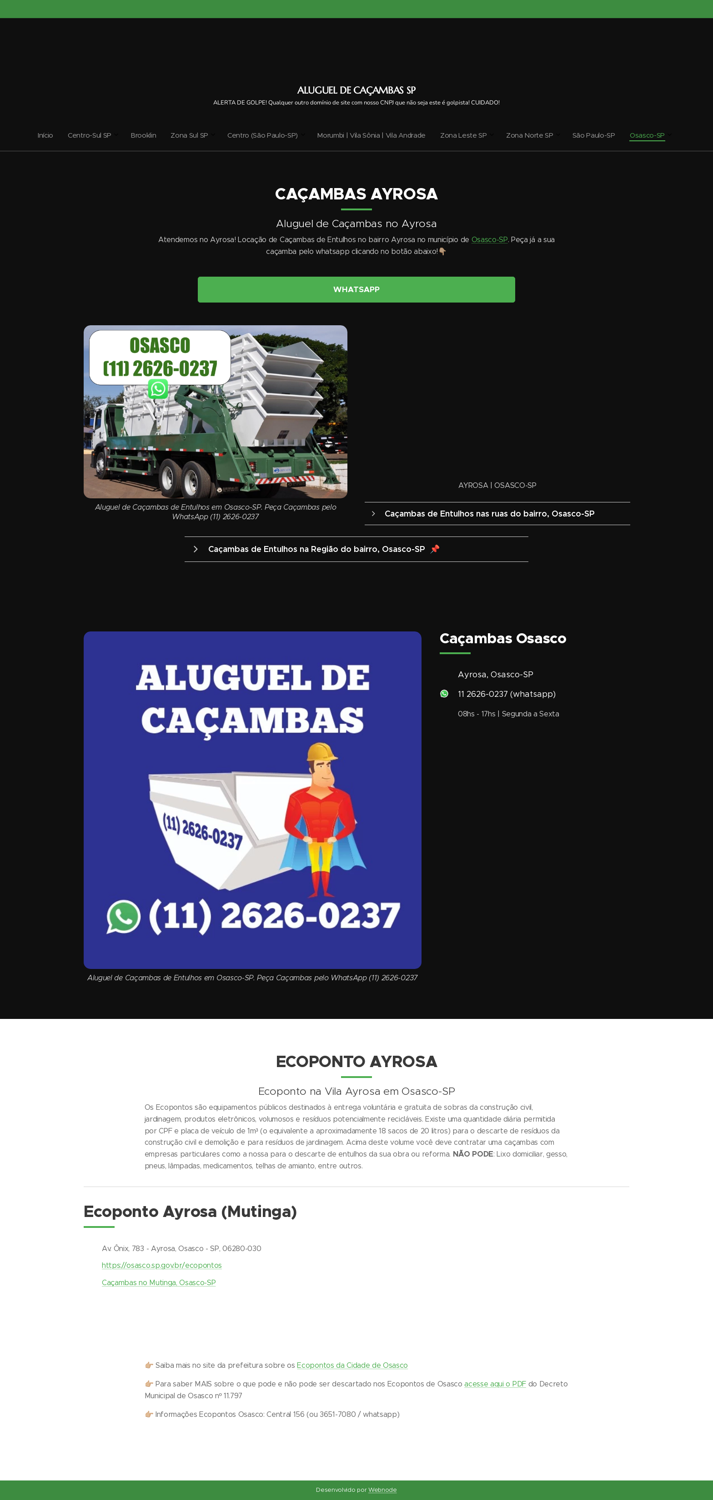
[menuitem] (278, 135)
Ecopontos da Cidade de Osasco (352, 1365)
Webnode (382, 1490)
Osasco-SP (490, 240)
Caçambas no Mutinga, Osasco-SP (159, 1282)
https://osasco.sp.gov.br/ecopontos (162, 1265)
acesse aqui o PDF (495, 1384)
